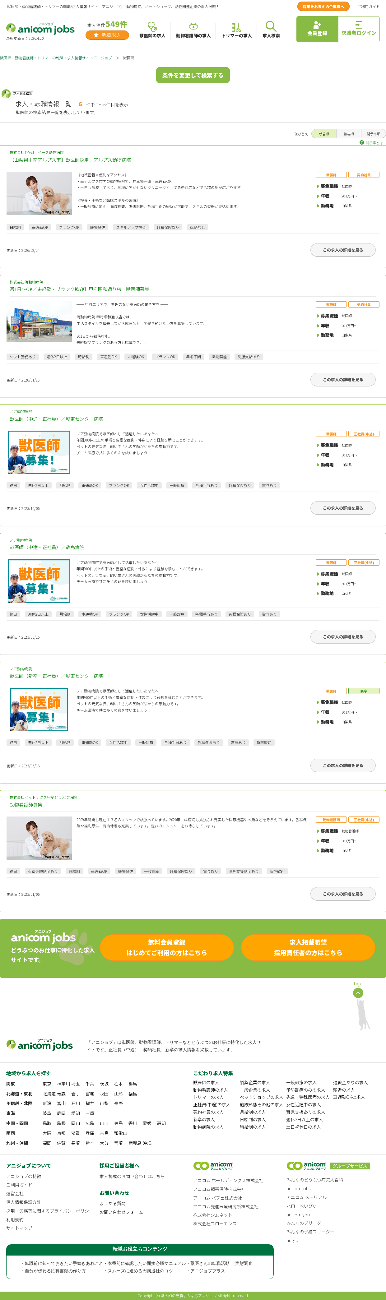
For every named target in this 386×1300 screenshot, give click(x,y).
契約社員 (364, 174)
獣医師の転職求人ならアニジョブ (189, 1295)
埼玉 (75, 1083)
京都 (61, 1133)
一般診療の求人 (301, 1082)
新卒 (363, 690)
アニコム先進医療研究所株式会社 (225, 1206)
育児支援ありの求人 (305, 1112)
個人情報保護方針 (23, 1202)
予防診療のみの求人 (305, 1090)
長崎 (75, 1143)
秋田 (104, 1093)
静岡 (61, 1113)
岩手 (75, 1093)
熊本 (90, 1143)
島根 (61, 1123)
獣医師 (331, 174)
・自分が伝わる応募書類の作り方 (53, 1271)
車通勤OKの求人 (349, 1097)
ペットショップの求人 (261, 1097)
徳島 (118, 1123)
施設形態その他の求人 (261, 1104)
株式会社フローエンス (215, 1223)
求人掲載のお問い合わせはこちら (132, 1176)
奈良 (104, 1133)
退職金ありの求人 (350, 1082)
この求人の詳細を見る (343, 250)
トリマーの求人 (208, 1097)
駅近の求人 (344, 1090)
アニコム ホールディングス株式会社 (228, 1180)
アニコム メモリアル (306, 1197)
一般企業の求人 (255, 1090)
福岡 (47, 1143)
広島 (90, 1123)
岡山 (75, 1123)
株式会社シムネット (212, 1215)
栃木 (118, 1083)
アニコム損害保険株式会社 (219, 1189)
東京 (47, 1083)
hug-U (292, 1240)
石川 (75, 1103)
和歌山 (120, 1133)
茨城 (104, 1083)
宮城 (90, 1093)
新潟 (47, 1103)
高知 (161, 1123)
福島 (132, 1093)
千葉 (90, 1083)
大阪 (47, 1133)
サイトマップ (19, 1228)
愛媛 (147, 1123)
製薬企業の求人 (255, 1082)
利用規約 (15, 1219)
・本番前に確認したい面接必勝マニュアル (144, 1263)
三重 (90, 1113)
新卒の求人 (204, 1119)
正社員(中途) (364, 433)
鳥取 (47, 1123)
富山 (61, 1103)
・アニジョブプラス (205, 1271)
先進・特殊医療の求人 (308, 1097)
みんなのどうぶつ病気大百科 (314, 1180)
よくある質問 (113, 1203)
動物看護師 (331, 819)
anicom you (298, 1214)
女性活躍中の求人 (303, 1104)
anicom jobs (298, 1188)
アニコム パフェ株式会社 (217, 1198)
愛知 (75, 1113)
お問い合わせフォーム (121, 1212)
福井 (90, 1103)
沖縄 (147, 1143)
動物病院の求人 (208, 1127)
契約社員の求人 (208, 1112)
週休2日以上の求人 (304, 1119)
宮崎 (118, 1143)
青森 (61, 1093)
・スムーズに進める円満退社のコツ (138, 1271)
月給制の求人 (253, 1112)
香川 (132, 1123)
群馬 (132, 1083)
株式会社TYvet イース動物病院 (193, 157)
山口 (104, 1123)
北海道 (49, 1093)
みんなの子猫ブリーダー (310, 1231)
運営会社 (15, 1193)
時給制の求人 (253, 1127)
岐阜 (47, 1113)
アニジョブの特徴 (23, 1176)
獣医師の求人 (206, 1082)
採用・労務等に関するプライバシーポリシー (49, 1211)
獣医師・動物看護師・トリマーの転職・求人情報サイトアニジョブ (56, 57)
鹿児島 (135, 1143)
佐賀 (61, 1143)
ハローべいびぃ (301, 1206)
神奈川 (63, 1083)
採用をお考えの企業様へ (323, 6)
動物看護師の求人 (210, 1090)
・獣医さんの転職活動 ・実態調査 (219, 1263)
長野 (118, 1103)
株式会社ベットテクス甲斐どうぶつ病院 (193, 801)
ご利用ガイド (368, 6)
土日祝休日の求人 (303, 1127)
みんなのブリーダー (306, 1223)
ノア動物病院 (193, 416)
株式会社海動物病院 (193, 286)
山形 (118, 1093)
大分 (104, 1143)
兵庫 (90, 1133)
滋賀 (75, 1133)
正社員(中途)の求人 (211, 1104)
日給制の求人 (253, 1119)
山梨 (104, 1103)
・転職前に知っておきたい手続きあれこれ (62, 1263)
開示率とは (374, 143)
